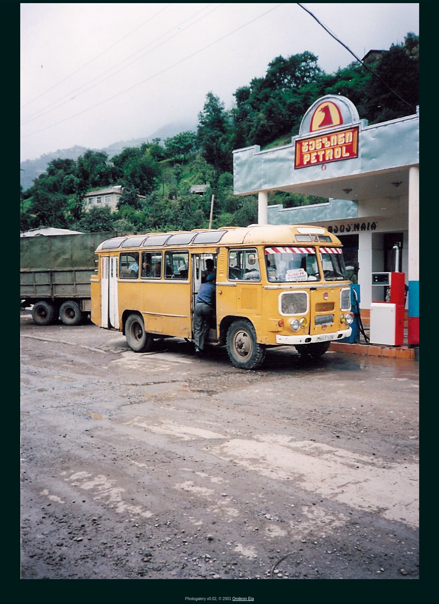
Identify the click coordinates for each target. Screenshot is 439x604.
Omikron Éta (243, 599)
